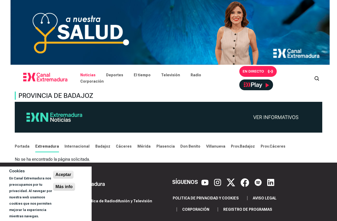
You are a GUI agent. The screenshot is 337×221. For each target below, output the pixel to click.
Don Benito (190, 146)
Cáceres (124, 146)
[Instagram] (218, 182)
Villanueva (215, 146)
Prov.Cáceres (273, 146)
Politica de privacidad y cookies (206, 198)
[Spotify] (259, 182)
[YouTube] (205, 182)
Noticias (88, 75)
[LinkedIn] (270, 182)
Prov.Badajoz (243, 146)
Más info (64, 186)
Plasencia (165, 146)
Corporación (92, 81)
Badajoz (102, 146)
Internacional (77, 146)
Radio (196, 75)
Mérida (144, 146)
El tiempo (142, 75)
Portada (22, 146)
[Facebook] (245, 182)
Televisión (170, 75)
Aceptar (63, 174)
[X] (231, 182)
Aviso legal (264, 198)
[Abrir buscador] (316, 78)
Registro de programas (247, 209)
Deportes (114, 75)
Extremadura (47, 146)
